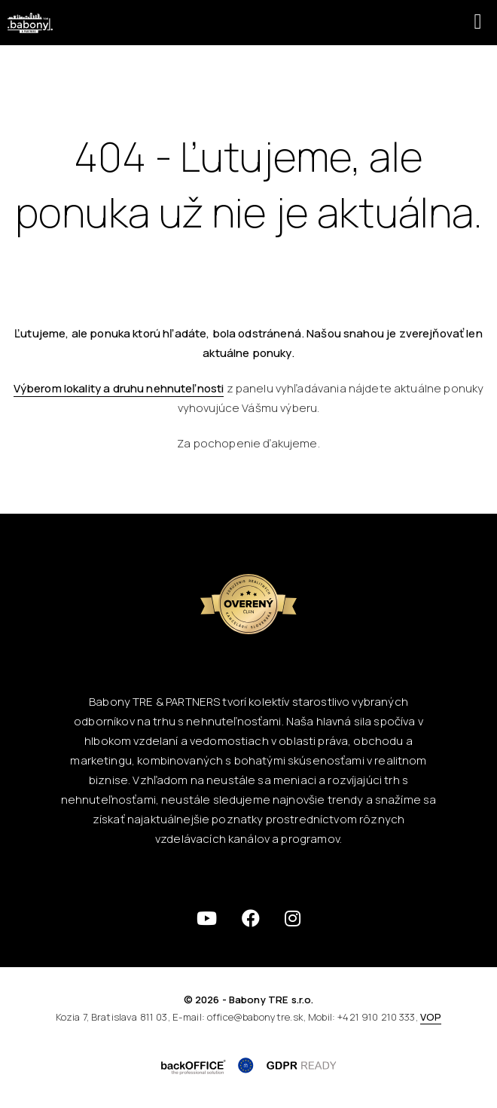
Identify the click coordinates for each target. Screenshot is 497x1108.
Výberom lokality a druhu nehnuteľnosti (119, 388)
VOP (430, 1017)
